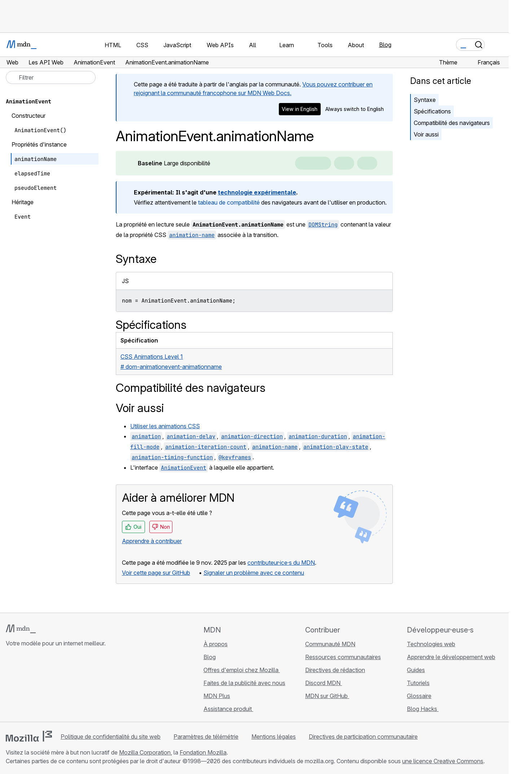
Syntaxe (425, 99)
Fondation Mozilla (203, 752)
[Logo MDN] (21, 629)
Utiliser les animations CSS (165, 426)
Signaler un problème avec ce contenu (253, 572)
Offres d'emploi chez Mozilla (241, 670)
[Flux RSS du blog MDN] (62, 686)
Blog (385, 44)
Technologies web (431, 644)
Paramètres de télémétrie (205, 736)
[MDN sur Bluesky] (23, 686)
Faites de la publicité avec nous (244, 682)
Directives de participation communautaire (363, 736)
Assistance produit (228, 708)
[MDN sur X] (36, 686)
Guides (416, 670)
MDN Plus (216, 695)
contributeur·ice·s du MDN (281, 562)
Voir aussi (426, 134)
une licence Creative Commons (442, 761)
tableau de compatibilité (229, 202)
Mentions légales (273, 736)
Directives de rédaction (335, 670)
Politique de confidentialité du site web (111, 736)
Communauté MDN (330, 644)
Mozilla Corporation (145, 752)
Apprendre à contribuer (152, 541)
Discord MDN (323, 682)
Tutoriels (418, 682)
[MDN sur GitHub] (10, 686)
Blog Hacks (423, 708)
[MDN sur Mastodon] (49, 686)
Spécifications (432, 111)
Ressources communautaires (343, 657)
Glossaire (419, 695)
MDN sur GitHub (327, 695)
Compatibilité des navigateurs (452, 122)
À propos (215, 644)
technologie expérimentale (257, 192)
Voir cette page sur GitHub (156, 572)
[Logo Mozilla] (29, 736)
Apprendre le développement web (451, 657)
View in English (299, 109)
